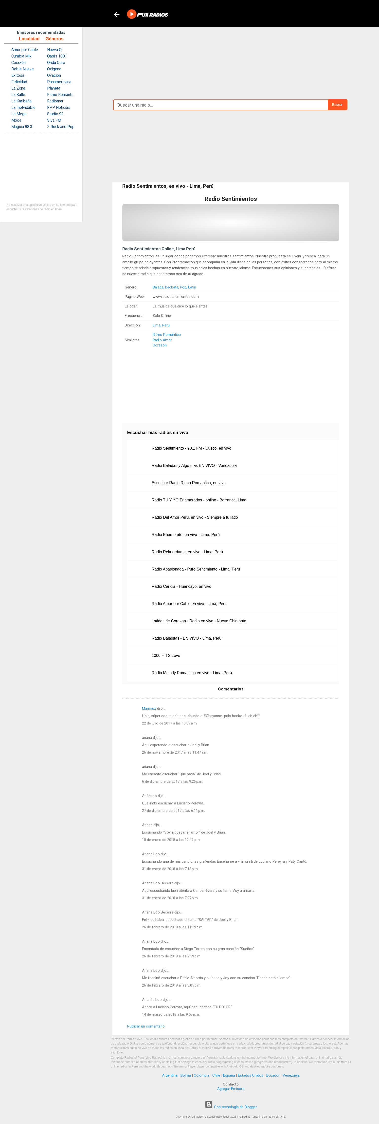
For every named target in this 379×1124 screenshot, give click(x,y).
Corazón (160, 345)
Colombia (201, 1075)
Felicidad (19, 81)
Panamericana (59, 81)
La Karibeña (21, 101)
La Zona (18, 88)
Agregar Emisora (230, 1088)
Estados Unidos (250, 1075)
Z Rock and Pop (60, 126)
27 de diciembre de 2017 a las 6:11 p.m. (173, 810)
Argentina (170, 1075)
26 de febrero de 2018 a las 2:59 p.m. (171, 956)
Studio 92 (55, 114)
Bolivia (185, 1075)
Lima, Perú (161, 325)
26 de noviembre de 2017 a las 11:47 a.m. (175, 752)
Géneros (54, 38)
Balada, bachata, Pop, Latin (174, 287)
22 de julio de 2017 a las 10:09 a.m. (170, 723)
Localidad (29, 38)
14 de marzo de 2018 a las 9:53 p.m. (171, 1014)
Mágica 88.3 (21, 126)
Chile (216, 1075)
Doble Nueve (22, 69)
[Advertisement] (230, 61)
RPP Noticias (58, 107)
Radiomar (55, 101)
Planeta (53, 88)
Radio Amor (162, 340)
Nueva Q (54, 49)
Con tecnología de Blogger (231, 1107)
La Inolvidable (23, 107)
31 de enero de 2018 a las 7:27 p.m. (170, 898)
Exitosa (17, 75)
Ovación (54, 75)
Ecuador (273, 1075)
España (229, 1075)
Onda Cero (56, 62)
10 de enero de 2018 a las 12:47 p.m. (171, 840)
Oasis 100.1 (57, 56)
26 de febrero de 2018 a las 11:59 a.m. (172, 927)
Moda (16, 120)
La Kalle (18, 94)
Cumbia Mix (21, 56)
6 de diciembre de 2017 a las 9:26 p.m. (172, 781)
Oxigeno (54, 69)
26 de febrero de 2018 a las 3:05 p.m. (171, 985)
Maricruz (149, 708)
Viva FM (54, 120)
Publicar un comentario (146, 1026)
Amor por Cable (24, 49)
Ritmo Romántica (167, 334)
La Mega (18, 114)
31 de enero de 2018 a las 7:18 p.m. (170, 869)
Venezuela (291, 1075)
